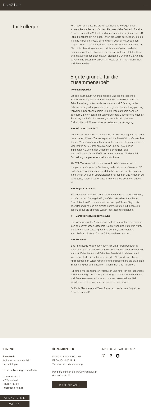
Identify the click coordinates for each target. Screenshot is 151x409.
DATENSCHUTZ (126, 349)
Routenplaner (69, 385)
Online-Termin (14, 397)
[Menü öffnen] (146, 5)
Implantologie (132, 142)
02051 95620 (11, 384)
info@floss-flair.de (13, 387)
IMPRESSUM (109, 349)
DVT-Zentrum (82, 163)
